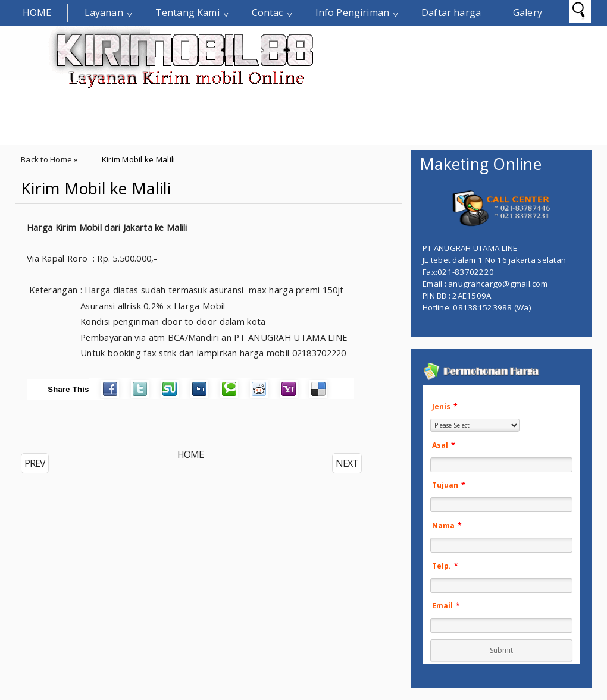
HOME (190, 454)
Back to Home (46, 159)
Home (37, 12)
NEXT (347, 463)
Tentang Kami (187, 12)
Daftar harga (451, 12)
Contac (267, 12)
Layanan (104, 12)
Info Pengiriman (352, 12)
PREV (34, 463)
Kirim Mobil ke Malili (96, 188)
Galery (527, 12)
